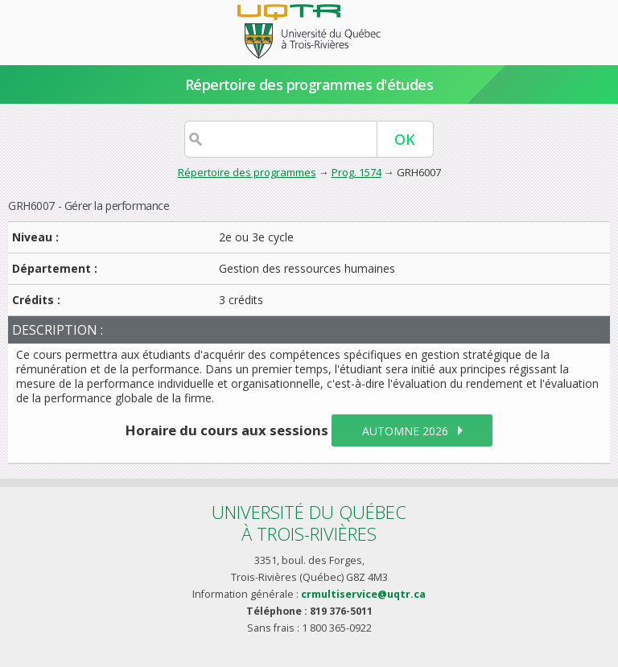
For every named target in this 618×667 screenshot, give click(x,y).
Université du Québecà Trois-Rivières (309, 523)
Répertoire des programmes (247, 172)
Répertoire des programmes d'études (309, 84)
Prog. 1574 (356, 172)
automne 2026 (405, 430)
